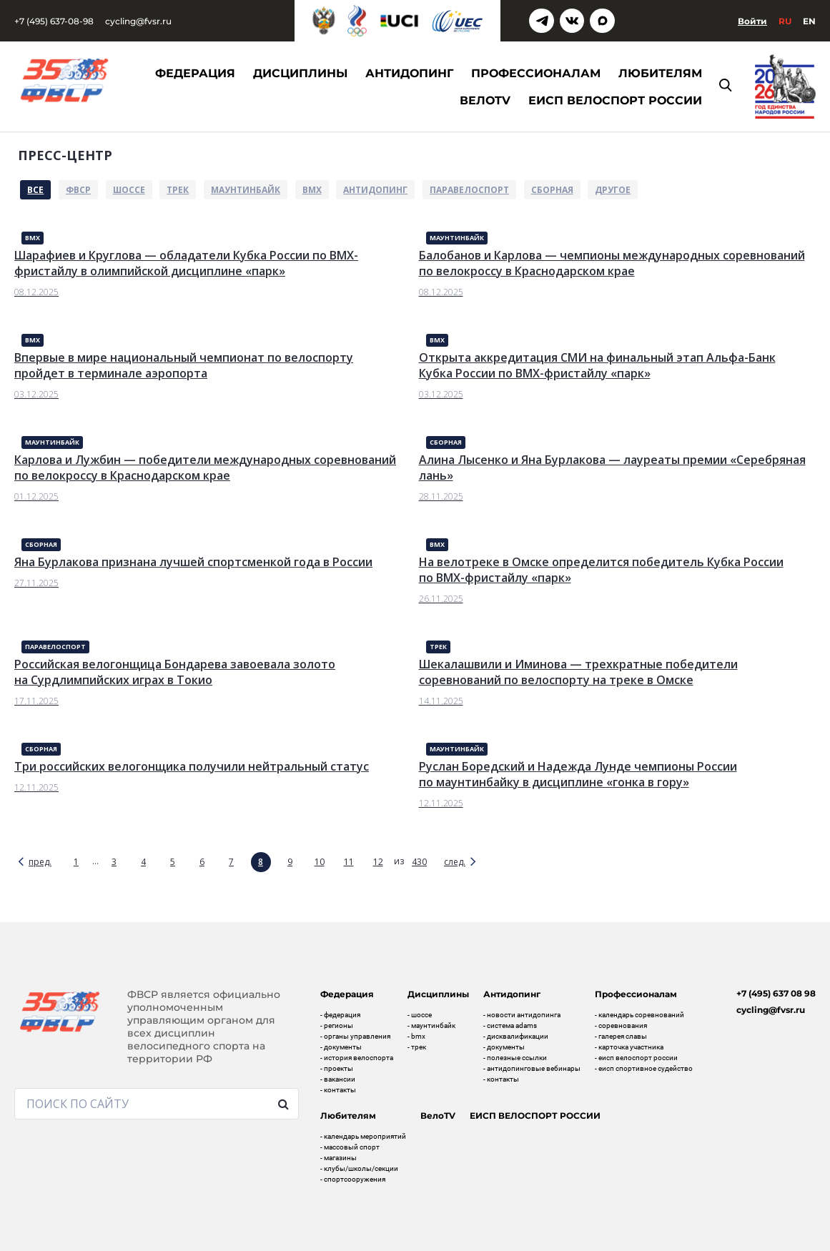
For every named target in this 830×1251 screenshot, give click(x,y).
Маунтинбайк (245, 190)
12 (378, 862)
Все (35, 190)
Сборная (552, 190)
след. (454, 862)
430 (419, 862)
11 (349, 862)
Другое (613, 190)
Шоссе (129, 190)
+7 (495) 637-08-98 (54, 21)
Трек (178, 190)
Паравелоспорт (469, 190)
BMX (312, 190)
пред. (40, 862)
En (809, 21)
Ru (785, 21)
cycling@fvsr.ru (138, 21)
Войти (752, 21)
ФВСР (78, 190)
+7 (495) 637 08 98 (776, 993)
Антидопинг (375, 190)
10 (320, 862)
